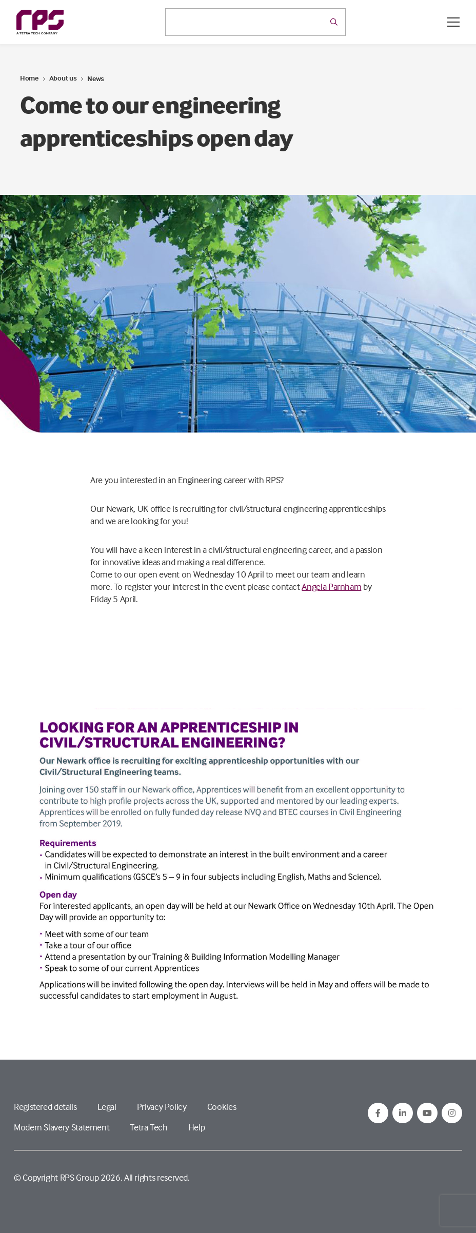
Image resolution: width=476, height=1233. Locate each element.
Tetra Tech (148, 1127)
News (95, 78)
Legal (106, 1106)
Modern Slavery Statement (61, 1127)
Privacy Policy (162, 1106)
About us (63, 77)
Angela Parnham (331, 586)
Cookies (221, 1106)
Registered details (45, 1106)
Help (196, 1127)
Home (29, 77)
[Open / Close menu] (453, 22)
